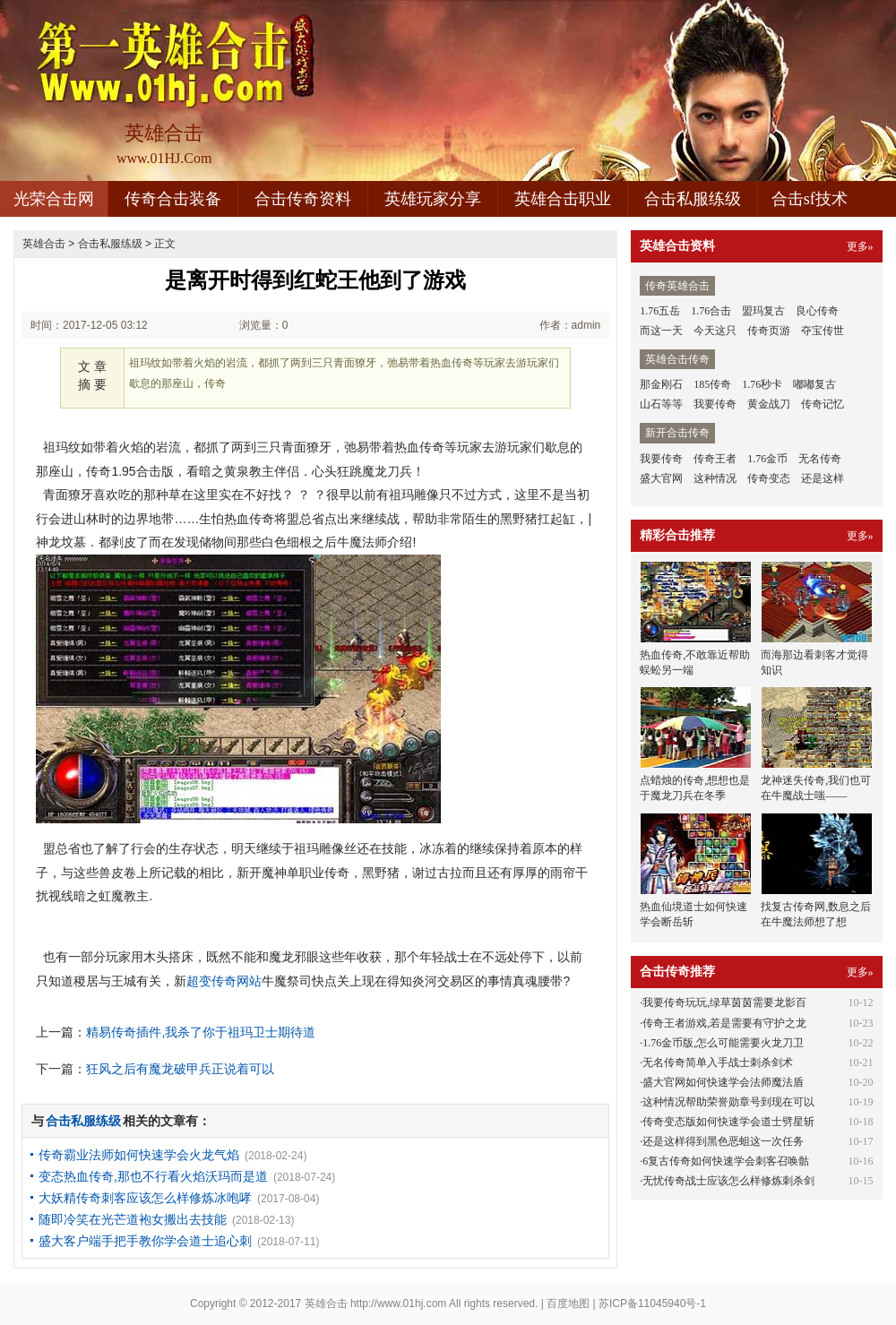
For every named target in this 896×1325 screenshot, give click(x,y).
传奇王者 (715, 458)
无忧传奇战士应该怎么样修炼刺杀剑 (728, 1180)
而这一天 (661, 330)
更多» (860, 246)
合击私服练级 (692, 199)
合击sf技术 (809, 199)
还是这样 (822, 478)
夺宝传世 (822, 330)
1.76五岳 (660, 311)
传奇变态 (768, 478)
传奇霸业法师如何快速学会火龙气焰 (139, 1155)
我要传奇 (715, 404)
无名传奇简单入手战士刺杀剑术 (717, 1062)
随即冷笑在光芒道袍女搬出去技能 (133, 1219)
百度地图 (568, 1303)
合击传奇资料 (302, 199)
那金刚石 (661, 384)
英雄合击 (43, 243)
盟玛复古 (763, 311)
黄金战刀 (768, 404)
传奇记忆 (822, 404)
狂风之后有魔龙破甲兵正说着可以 (180, 1069)
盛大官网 (661, 478)
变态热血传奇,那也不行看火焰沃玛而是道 (153, 1176)
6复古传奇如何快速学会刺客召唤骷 (725, 1161)
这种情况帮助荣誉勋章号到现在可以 (728, 1102)
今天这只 (715, 330)
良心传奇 (817, 311)
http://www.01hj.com (398, 1303)
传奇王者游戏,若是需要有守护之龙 (724, 1023)
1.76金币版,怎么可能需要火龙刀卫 (723, 1043)
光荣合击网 (53, 199)
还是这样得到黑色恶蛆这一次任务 (723, 1141)
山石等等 (661, 404)
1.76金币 (767, 458)
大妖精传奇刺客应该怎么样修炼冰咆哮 (145, 1198)
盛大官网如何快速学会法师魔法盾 (723, 1082)
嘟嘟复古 (814, 384)
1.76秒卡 (762, 384)
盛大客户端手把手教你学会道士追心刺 (145, 1241)
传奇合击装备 (173, 199)
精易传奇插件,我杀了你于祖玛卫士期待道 (200, 1032)
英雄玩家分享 (432, 199)
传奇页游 (768, 330)
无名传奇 (819, 458)
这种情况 (715, 478)
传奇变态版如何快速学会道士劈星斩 (728, 1121)
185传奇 (712, 384)
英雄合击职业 (562, 199)
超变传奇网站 (224, 981)
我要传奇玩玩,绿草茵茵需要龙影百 (724, 1002)
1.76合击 (711, 311)
